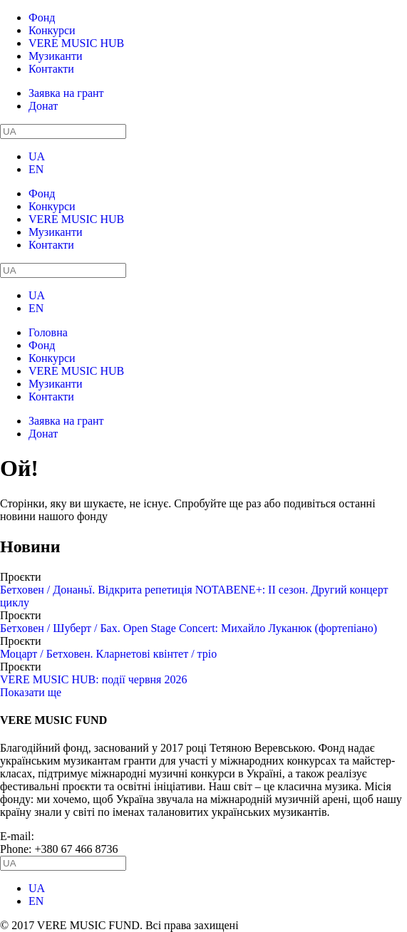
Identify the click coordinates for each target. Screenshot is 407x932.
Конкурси (52, 30)
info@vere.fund (73, 836)
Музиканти (55, 56)
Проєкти (20, 577)
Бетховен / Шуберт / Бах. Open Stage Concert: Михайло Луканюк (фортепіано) (188, 628)
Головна (48, 332)
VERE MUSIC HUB (76, 43)
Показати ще (30, 692)
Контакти (51, 69)
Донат (43, 106)
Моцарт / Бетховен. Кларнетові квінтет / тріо (108, 654)
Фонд (42, 17)
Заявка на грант (66, 93)
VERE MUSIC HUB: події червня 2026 (93, 679)
